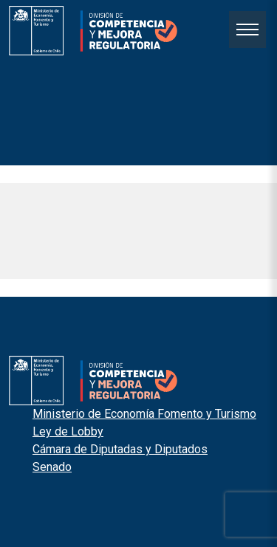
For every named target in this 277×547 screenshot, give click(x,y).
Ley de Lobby (68, 431)
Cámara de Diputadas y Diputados (120, 449)
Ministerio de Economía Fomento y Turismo (144, 414)
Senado (52, 467)
